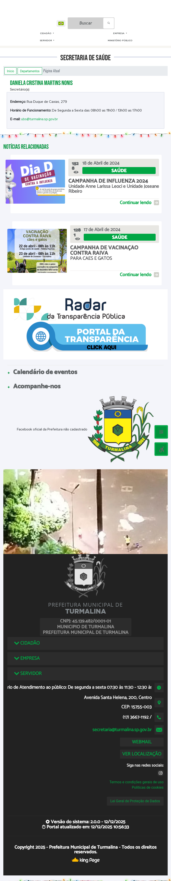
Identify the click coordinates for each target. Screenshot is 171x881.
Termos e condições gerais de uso (136, 782)
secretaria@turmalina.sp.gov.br (122, 730)
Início (10, 71)
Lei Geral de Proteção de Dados (135, 801)
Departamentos (30, 71)
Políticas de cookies (147, 787)
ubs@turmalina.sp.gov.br (39, 119)
